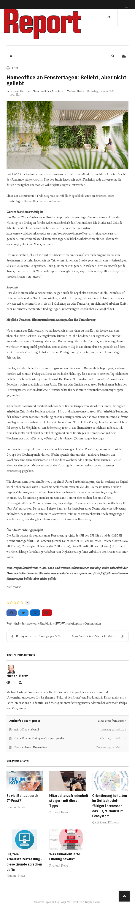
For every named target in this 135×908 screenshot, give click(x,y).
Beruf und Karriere (18, 91)
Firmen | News (15, 807)
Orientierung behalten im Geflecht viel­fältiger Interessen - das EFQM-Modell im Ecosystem (109, 805)
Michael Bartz (75, 91)
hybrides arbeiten (26, 624)
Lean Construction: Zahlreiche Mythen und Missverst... (100, 636)
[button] (113, 56)
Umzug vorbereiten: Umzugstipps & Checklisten (39, 636)
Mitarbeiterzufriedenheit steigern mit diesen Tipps (68, 800)
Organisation (93, 624)
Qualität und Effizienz (105, 822)
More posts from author (112, 720)
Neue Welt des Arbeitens (48, 91)
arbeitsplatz (75, 624)
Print (15, 68)
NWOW (60, 624)
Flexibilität (46, 624)
